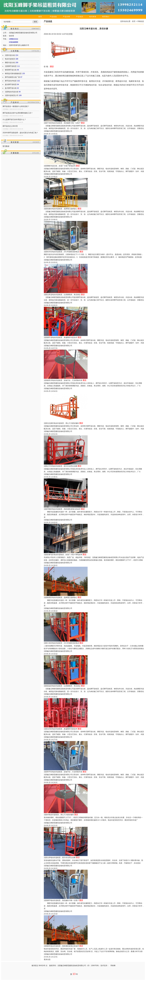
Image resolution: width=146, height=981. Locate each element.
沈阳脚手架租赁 (11, 66)
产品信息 (53, 17)
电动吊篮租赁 (10, 59)
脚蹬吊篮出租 (10, 62)
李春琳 (112, 965)
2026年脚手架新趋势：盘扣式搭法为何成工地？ (20, 133)
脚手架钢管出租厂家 (12, 77)
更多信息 (47, 959)
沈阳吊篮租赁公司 (11, 95)
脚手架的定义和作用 (10, 126)
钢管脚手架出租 (11, 70)
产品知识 (79, 17)
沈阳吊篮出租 (10, 55)
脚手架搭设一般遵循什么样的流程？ (16, 106)
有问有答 (92, 17)
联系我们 (105, 17)
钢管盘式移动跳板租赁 (13, 73)
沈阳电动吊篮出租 (11, 92)
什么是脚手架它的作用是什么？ (14, 119)
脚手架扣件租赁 (11, 81)
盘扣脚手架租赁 (11, 84)
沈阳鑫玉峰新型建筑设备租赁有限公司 (58, 131)
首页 (40, 17)
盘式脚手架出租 (11, 88)
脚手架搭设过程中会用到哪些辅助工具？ (18, 113)
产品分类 (66, 17)
